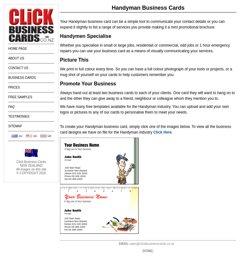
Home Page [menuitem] (17, 48)
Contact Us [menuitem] (18, 68)
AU (20, 136)
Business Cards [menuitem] (22, 77)
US (35, 136)
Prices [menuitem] (14, 87)
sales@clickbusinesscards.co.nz (151, 243)
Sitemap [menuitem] (15, 126)
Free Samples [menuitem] (20, 97)
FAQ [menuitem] (11, 107)
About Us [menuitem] (16, 58)
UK (49, 136)
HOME (147, 251)
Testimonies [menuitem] (18, 116)
